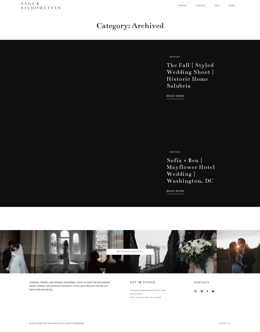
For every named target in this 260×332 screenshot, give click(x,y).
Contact (201, 5)
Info (217, 5)
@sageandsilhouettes (130, 252)
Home (232, 5)
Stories (182, 5)
